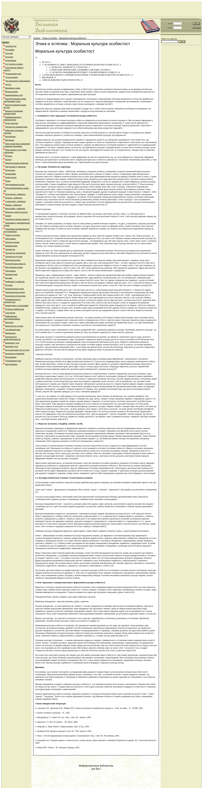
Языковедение (11, 246)
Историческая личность (15, 263)
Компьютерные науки (14, 289)
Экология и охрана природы (17, 219)
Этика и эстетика (12, 235)
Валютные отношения (14, 353)
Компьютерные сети (14, 95)
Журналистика (11, 91)
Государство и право (14, 64)
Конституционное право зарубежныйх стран (15, 100)
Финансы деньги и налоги (16, 212)
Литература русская (13, 256)
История (8, 285)
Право (8, 181)
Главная (36, 38)
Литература (10, 249)
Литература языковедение (16, 127)
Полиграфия (10, 174)
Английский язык (12, 329)
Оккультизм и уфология (15, 166)
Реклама (8, 278)
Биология (9, 322)
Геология (9, 57)
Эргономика (10, 238)
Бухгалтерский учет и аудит (17, 350)
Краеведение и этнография (16, 305)
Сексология (10, 313)
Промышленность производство (12, 300)
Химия (8, 215)
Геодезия (9, 53)
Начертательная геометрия (16, 163)
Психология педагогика (15, 296)
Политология (11, 177)
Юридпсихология (12, 260)
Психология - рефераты (15, 194)
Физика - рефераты (13, 205)
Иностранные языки (14, 267)
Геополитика (10, 60)
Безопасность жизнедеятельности (12, 338)
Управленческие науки (15, 292)
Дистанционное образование (17, 81)
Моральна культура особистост (72, 38)
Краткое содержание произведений (13, 112)
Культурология (11, 123)
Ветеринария (10, 357)
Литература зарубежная (15, 253)
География (9, 50)
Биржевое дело (11, 346)
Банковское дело (12, 343)
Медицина (9, 140)
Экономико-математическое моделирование (16, 230)
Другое (8, 84)
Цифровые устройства (14, 281)
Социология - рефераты (15, 201)
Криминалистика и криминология (12, 118)
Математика (10, 136)
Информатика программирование (12, 317)
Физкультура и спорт (14, 326)
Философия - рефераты (15, 208)
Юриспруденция (12, 242)
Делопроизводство (13, 74)
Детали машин (11, 77)
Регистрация (197, 28)
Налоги (8, 159)
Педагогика (10, 170)
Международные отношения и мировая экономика (17, 144)
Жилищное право (12, 88)
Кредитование (11, 364)
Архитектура (10, 46)
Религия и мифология (14, 309)
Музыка (8, 156)
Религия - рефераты (13, 198)
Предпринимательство (15, 184)
